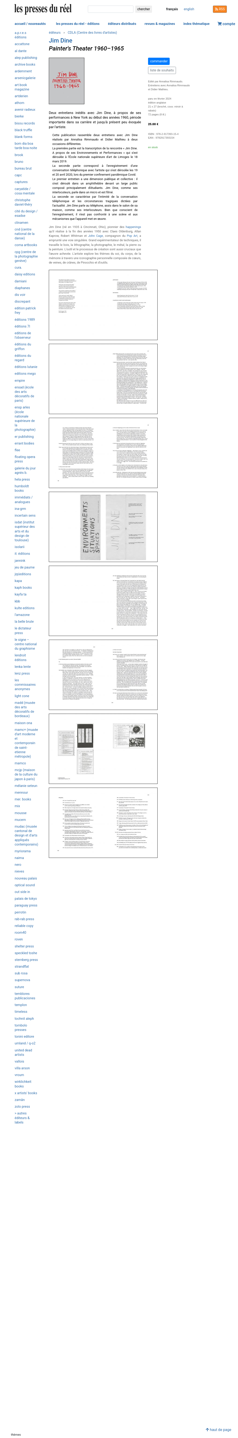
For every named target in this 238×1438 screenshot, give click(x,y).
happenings (133, 227)
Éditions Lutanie (26, 367)
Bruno (19, 162)
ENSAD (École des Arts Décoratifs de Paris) (24, 394)
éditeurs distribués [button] (122, 24)
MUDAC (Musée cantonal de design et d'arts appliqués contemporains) (26, 835)
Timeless (21, 1012)
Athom (19, 103)
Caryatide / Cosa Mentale (25, 191)
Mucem (20, 820)
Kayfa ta (20, 594)
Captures (21, 182)
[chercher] (110, 9)
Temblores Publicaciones (25, 996)
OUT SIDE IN (22, 892)
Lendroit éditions (20, 657)
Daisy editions (25, 274)
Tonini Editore (24, 1037)
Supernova (22, 980)
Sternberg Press (26, 960)
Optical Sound (25, 885)
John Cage (95, 235)
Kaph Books (23, 588)
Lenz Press (22, 674)
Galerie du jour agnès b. (25, 470)
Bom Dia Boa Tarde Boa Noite (26, 146)
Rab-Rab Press (24, 919)
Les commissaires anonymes (25, 684)
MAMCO (20, 763)
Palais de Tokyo (26, 899)
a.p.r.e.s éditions (20, 35)
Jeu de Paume (25, 567)
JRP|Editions (23, 574)
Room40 (20, 933)
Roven (19, 939)
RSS (220, 9)
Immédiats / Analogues (24, 499)
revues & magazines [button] (160, 24)
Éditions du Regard (23, 358)
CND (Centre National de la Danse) (25, 233)
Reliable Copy (24, 926)
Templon (21, 1005)
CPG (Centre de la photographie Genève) (26, 256)
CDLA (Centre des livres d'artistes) (92, 32)
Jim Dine (60, 40)
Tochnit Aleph (24, 1019)
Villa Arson (22, 1068)
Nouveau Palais (26, 878)
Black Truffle (23, 130)
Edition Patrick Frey (25, 310)
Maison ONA (23, 723)
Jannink (20, 561)
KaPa (18, 581)
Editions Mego (25, 374)
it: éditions (22, 554)
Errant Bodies (24, 443)
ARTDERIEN (21, 96)
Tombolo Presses (21, 1027)
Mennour (21, 793)
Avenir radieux (25, 110)
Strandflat (22, 967)
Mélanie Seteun (26, 786)
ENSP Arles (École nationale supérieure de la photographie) (25, 418)
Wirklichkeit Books (23, 1084)
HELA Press (22, 480)
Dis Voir (20, 295)
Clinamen (21, 223)
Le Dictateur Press (23, 630)
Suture (19, 987)
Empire (20, 381)
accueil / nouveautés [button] (30, 24)
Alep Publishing (26, 58)
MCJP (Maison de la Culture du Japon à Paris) (26, 774)
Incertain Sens (25, 516)
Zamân (20, 1100)
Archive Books (25, 65)
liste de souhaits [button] (162, 70)
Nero (18, 865)
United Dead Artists (23, 1052)
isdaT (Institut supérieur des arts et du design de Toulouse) (25, 531)
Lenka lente (23, 667)
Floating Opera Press (25, 459)
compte (226, 24)
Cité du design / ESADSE (26, 213)
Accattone (22, 44)
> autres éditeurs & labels (22, 1117)
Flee (17, 450)
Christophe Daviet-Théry (23, 202)
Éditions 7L (22, 326)
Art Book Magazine (22, 87)
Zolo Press (22, 1107)
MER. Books (23, 799)
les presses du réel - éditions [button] (77, 24)
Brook (19, 155)
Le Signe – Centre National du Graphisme (26, 644)
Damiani (20, 281)
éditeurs (54, 32)
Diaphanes (22, 288)
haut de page (218, 1430)
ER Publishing (24, 437)
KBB (17, 601)
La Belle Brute (24, 622)
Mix (17, 806)
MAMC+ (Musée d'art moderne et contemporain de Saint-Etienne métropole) (26, 743)
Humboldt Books (22, 488)
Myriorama (23, 851)
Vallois (19, 1061)
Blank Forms (23, 137)
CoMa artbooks (26, 245)
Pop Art (132, 235)
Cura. (18, 268)
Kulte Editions (25, 608)
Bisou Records (25, 123)
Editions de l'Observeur (23, 335)
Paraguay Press (26, 905)
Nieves (19, 871)
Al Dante (20, 51)
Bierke (19, 116)
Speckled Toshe (26, 953)
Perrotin (20, 912)
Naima (19, 858)
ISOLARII (19, 547)
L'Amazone (22, 615)
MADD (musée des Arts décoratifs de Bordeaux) (25, 709)
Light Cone (22, 696)
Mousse (20, 813)
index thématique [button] (196, 24)
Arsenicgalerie (25, 78)
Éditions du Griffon (23, 346)
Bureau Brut (23, 169)
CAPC (18, 175)
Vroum (19, 1075)
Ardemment (23, 71)
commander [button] (159, 61)
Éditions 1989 (25, 320)
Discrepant (22, 302)
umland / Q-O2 (25, 1043)
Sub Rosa (21, 973)
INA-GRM (20, 509)
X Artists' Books (26, 1093)
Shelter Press (24, 946)
